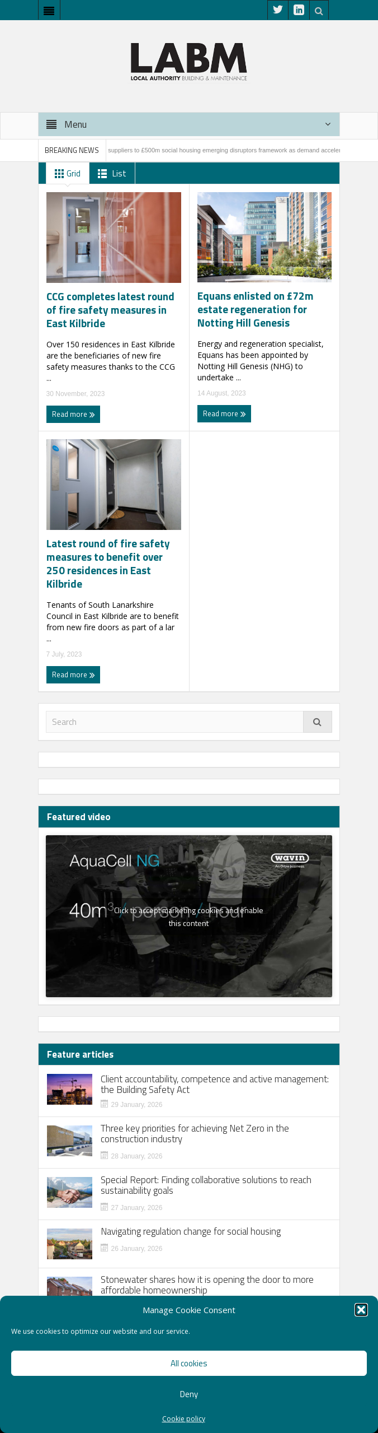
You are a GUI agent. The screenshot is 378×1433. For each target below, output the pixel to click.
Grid (65, 174)
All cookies (189, 1363)
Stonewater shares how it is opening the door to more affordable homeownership (207, 1285)
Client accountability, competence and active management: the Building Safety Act (215, 1084)
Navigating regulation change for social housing (191, 1231)
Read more (73, 414)
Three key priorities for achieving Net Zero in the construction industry (195, 1133)
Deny (189, 1394)
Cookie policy (183, 1418)
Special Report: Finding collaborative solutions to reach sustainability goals (206, 1185)
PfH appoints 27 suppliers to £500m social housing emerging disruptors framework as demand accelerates (212, 150)
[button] (361, 1309)
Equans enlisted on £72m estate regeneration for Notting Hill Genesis (255, 309)
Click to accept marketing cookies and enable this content (188, 916)
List (109, 174)
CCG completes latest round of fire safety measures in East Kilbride (110, 310)
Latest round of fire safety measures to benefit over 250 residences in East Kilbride (108, 563)
